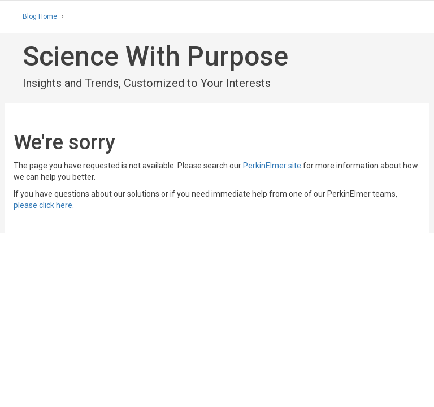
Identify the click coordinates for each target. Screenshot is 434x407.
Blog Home (40, 16)
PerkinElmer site (272, 165)
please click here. (44, 205)
